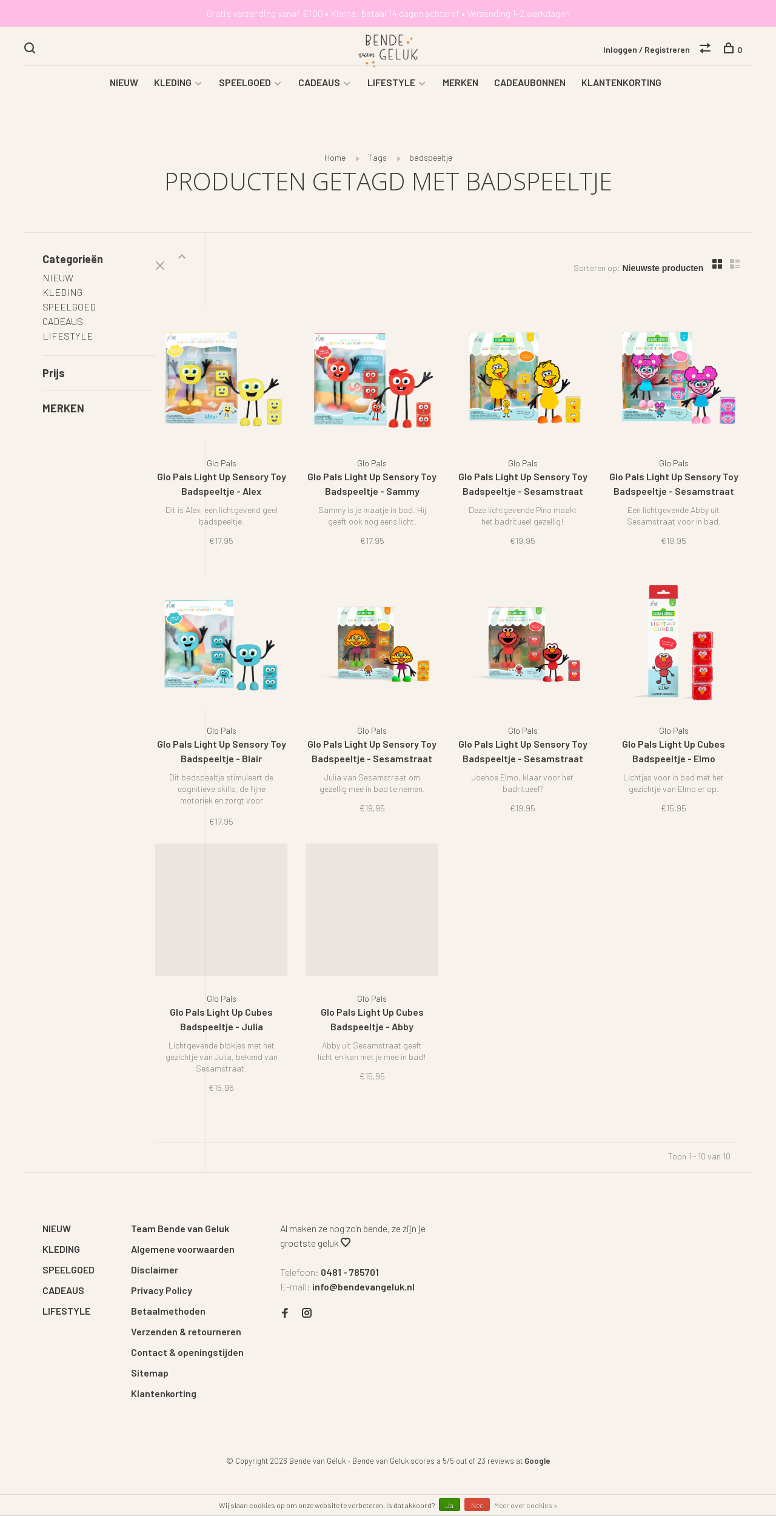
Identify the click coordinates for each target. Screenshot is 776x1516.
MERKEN (460, 94)
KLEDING (173, 94)
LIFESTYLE (391, 94)
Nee (477, 1505)
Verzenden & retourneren (186, 1293)
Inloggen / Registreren (646, 50)
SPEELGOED (245, 94)
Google (537, 1422)
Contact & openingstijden (187, 1314)
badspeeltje (430, 169)
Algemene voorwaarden (183, 1210)
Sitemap (150, 1334)
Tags (377, 169)
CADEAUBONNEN (530, 94)
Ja (449, 1505)
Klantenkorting (163, 1355)
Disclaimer (154, 1231)
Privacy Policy (161, 1252)
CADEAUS (319, 94)
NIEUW (124, 94)
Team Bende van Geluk (180, 1190)
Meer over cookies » (526, 1505)
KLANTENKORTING (621, 94)
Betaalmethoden (168, 1272)
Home (335, 169)
